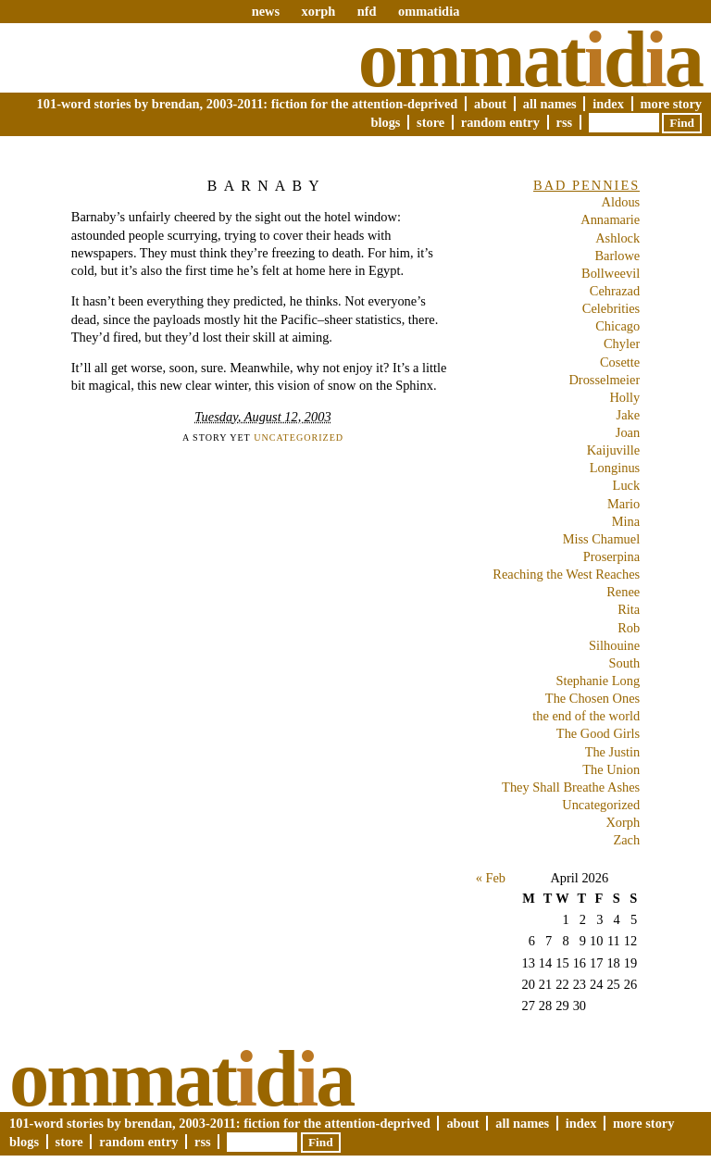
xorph (318, 11)
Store (430, 122)
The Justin (613, 751)
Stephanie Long (597, 680)
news (266, 11)
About (490, 103)
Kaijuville (614, 450)
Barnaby (266, 186)
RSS (564, 122)
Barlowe (617, 255)
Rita (628, 609)
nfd (367, 11)
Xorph (622, 822)
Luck (627, 485)
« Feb (490, 877)
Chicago (617, 326)
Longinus (615, 467)
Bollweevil (610, 273)
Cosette (620, 362)
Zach (626, 839)
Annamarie (610, 219)
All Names (550, 103)
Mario (623, 503)
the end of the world (586, 715)
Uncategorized (298, 437)
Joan (628, 432)
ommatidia (428, 11)
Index (608, 103)
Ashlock (617, 238)
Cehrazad (615, 290)
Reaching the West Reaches (566, 574)
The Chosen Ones (592, 698)
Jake (629, 414)
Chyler (622, 343)
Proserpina (612, 556)
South (625, 663)
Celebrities (611, 308)
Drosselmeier (604, 379)
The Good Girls (598, 733)
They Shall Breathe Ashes (571, 787)
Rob (628, 627)
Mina (626, 521)
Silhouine (614, 645)
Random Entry (500, 122)
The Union (611, 769)
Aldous (621, 201)
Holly (624, 397)
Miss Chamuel (602, 538)
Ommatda (530, 59)
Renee (623, 591)
